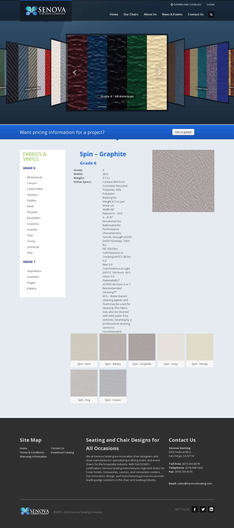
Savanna (32, 224)
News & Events (171, 14)
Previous (75, 72)
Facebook (195, 509)
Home (114, 14)
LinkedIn (211, 509)
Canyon (32, 183)
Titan (30, 235)
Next (159, 72)
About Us (149, 14)
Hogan (31, 282)
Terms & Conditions (32, 452)
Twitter (203, 509)
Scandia (32, 229)
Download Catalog (62, 452)
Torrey (31, 241)
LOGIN (210, 4)
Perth (30, 206)
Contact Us (196, 14)
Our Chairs (129, 14)
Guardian (33, 277)
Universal (33, 247)
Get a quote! (183, 132)
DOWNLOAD (185, 4)
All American (34, 177)
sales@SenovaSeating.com (195, 483)
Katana (31, 288)
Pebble (31, 200)
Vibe (30, 253)
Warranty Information (33, 456)
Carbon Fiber (35, 189)
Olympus (32, 195)
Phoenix (32, 212)
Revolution (34, 218)
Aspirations (34, 271)
